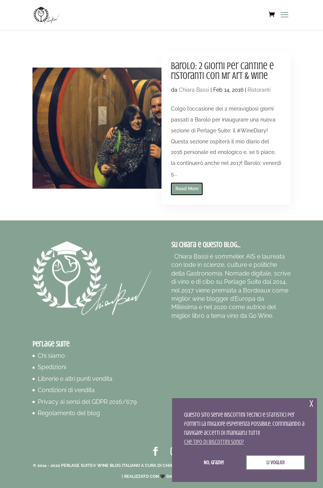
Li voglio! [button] (275, 462)
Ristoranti (259, 90)
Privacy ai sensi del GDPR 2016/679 (87, 401)
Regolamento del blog (69, 413)
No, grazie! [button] (214, 462)
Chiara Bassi (194, 90)
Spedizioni (52, 367)
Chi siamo (51, 355)
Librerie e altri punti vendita (75, 378)
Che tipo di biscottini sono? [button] (214, 442)
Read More (186, 188)
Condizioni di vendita (66, 390)
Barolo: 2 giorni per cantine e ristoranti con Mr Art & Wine (222, 70)
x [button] (311, 403)
